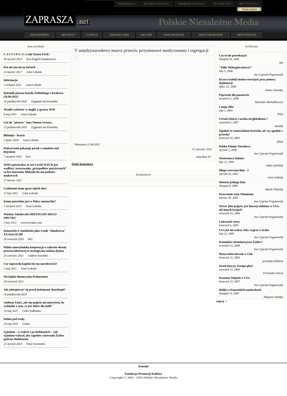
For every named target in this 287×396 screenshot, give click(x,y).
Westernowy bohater (231, 158)
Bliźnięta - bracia (14, 135)
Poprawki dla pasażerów (234, 95)
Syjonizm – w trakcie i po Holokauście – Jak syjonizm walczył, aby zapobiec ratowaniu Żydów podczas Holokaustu (34, 335)
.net (127, 3)
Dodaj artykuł (249, 9)
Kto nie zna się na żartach (19, 67)
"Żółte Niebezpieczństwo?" (236, 67)
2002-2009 (146, 34)
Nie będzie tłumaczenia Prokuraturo (26, 276)
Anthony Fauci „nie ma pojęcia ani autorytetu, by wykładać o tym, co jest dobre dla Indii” (34, 304)
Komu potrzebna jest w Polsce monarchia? (30, 201)
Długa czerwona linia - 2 (234, 170)
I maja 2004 (226, 107)
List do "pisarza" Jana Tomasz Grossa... (28, 122)
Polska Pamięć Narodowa (234, 146)
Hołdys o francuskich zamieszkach (240, 290)
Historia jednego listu (232, 182)
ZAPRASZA (156, 3)
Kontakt (143, 366)
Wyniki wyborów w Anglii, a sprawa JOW (29, 109)
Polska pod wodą (14, 319)
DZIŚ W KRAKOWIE (211, 34)
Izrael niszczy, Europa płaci (236, 266)
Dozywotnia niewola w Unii (236, 254)
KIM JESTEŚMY (39, 34)
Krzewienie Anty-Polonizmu (236, 194)
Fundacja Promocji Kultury (143, 373)
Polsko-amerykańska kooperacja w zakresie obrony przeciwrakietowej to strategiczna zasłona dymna (35, 249)
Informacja (10, 80)
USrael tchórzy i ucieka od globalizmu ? (243, 119)
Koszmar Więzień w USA (234, 278)
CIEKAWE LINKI (119, 34)
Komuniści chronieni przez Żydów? (241, 242)
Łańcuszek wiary (229, 221)
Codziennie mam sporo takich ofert (25, 188)
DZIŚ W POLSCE (246, 34)
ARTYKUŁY (68, 34)
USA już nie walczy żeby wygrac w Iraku (244, 230)
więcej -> (221, 301)
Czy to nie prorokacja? (233, 55)
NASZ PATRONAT (174, 34)
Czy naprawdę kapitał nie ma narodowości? (30, 263)
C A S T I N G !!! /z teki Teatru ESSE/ (27, 54)
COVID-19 (92, 34)
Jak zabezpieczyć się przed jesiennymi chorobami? (35, 289)
